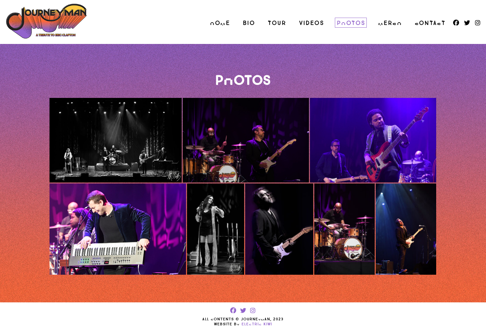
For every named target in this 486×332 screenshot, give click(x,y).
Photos (351, 23)
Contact (430, 23)
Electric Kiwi (257, 324)
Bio (249, 23)
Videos (311, 23)
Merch (390, 23)
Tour (277, 23)
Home (220, 23)
